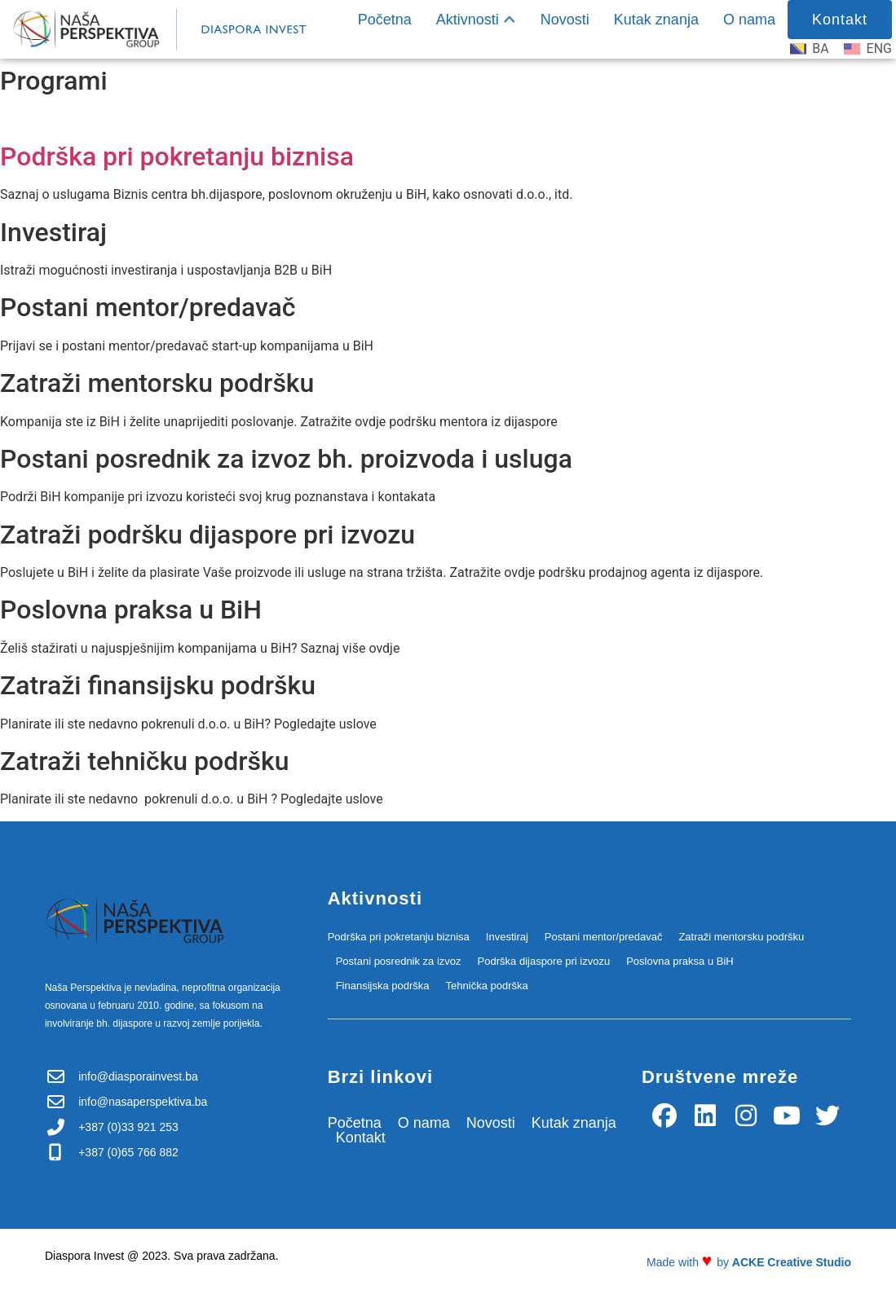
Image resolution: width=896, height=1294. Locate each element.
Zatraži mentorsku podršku (741, 937)
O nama (749, 19)
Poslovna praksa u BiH (680, 961)
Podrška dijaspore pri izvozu (544, 961)
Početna (385, 19)
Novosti (565, 19)
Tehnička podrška (487, 985)
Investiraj (507, 937)
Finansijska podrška (383, 985)
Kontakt (361, 1137)
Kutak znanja (656, 19)
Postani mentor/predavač (604, 937)
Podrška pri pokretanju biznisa (177, 156)
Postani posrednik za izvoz (398, 961)
